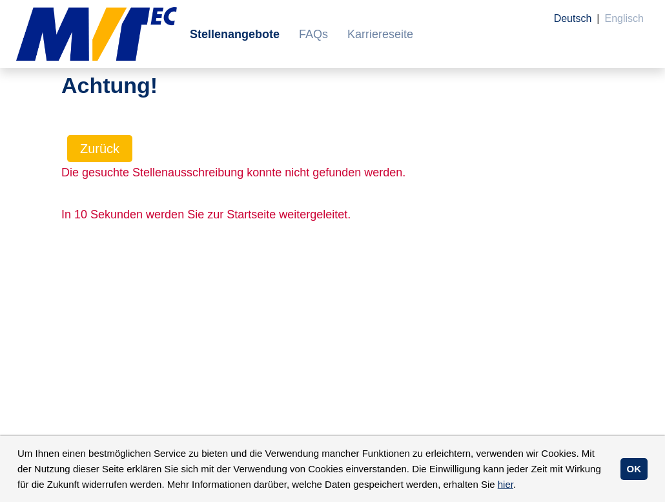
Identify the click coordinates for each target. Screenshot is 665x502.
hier (505, 484)
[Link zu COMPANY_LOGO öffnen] (96, 34)
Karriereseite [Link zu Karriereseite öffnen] (380, 34)
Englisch (624, 18)
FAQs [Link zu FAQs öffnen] (313, 34)
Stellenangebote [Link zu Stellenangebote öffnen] (235, 34)
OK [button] (634, 468)
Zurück (99, 148)
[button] (520, 486)
